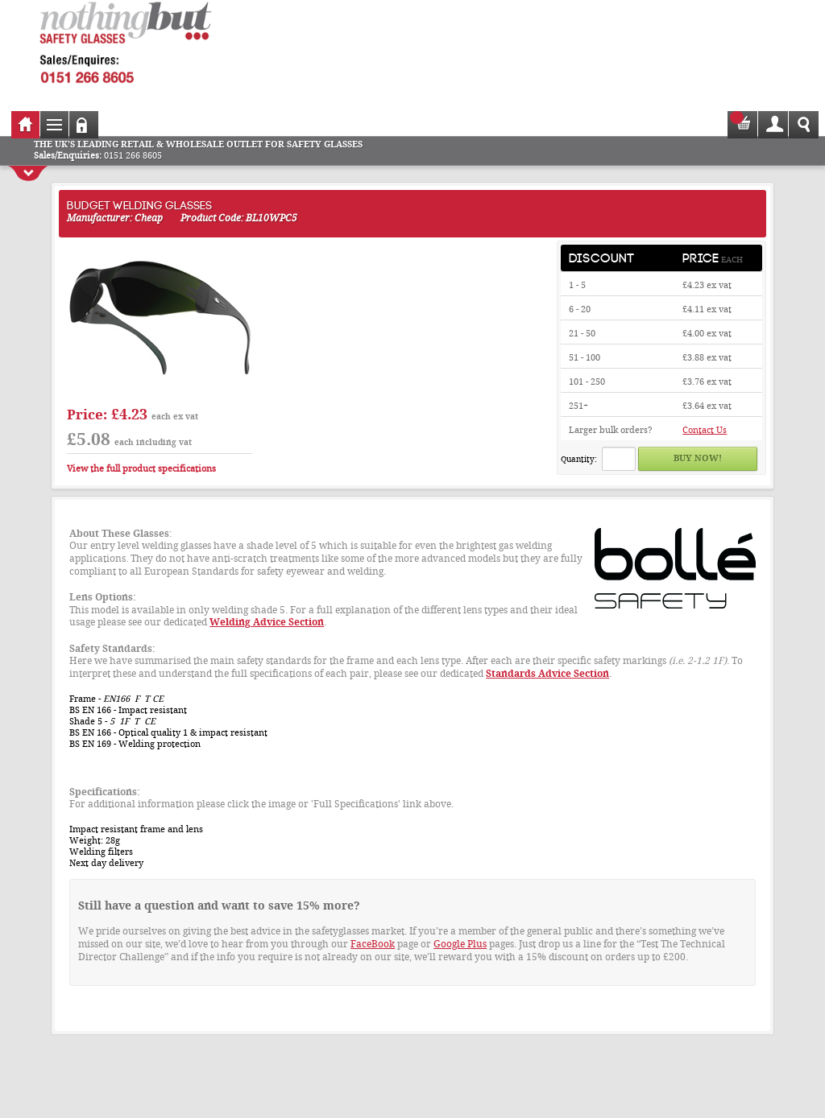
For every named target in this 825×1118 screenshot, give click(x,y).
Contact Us (704, 430)
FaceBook (372, 944)
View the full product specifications (141, 469)
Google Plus (460, 944)
